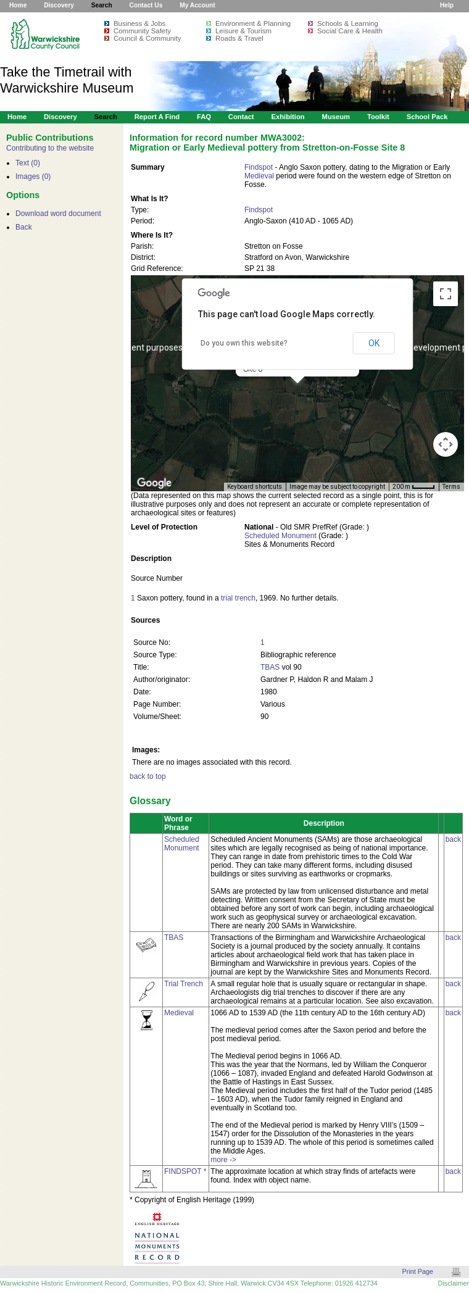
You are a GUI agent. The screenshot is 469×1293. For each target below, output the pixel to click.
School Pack (427, 116)
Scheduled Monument (280, 535)
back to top (148, 776)
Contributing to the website (50, 148)
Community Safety (142, 31)
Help (447, 5)
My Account (197, 5)
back (453, 839)
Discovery (59, 5)
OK (374, 343)
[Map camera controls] (445, 444)
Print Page (417, 1271)
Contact (241, 116)
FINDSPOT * (185, 1171)
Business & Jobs (139, 23)
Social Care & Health (350, 31)
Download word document (58, 213)
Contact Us (146, 5)
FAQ (204, 116)
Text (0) (27, 163)
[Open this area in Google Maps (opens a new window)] (154, 483)
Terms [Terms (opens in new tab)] (451, 486)
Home (18, 5)
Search (101, 5)
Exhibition (287, 116)
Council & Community (147, 38)
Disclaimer (453, 1283)
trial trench (238, 598)
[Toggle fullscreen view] (445, 293)
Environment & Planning (253, 23)
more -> (223, 1159)
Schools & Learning (347, 23)
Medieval (259, 176)
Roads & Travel (239, 38)
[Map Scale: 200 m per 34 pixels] (414, 487)
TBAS (270, 667)
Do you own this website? (244, 343)
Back (23, 227)
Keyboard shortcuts (254, 486)
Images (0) (33, 176)
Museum (336, 116)
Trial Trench (183, 983)
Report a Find (157, 116)
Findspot (258, 167)
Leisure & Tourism (243, 31)
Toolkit (378, 116)
